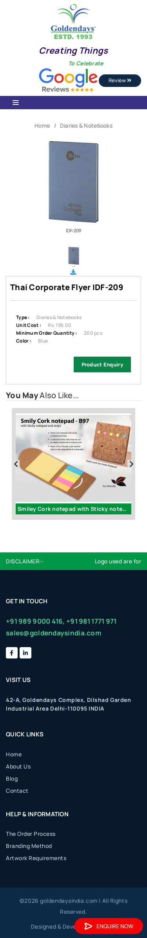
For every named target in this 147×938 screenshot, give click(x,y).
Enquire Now (108, 926)
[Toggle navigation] (15, 102)
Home (42, 125)
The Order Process (31, 833)
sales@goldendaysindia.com (53, 632)
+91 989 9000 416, (35, 621)
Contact (17, 790)
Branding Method (29, 846)
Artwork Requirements (36, 858)
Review (120, 80)
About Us (18, 766)
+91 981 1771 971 (91, 621)
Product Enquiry (102, 364)
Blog (12, 778)
